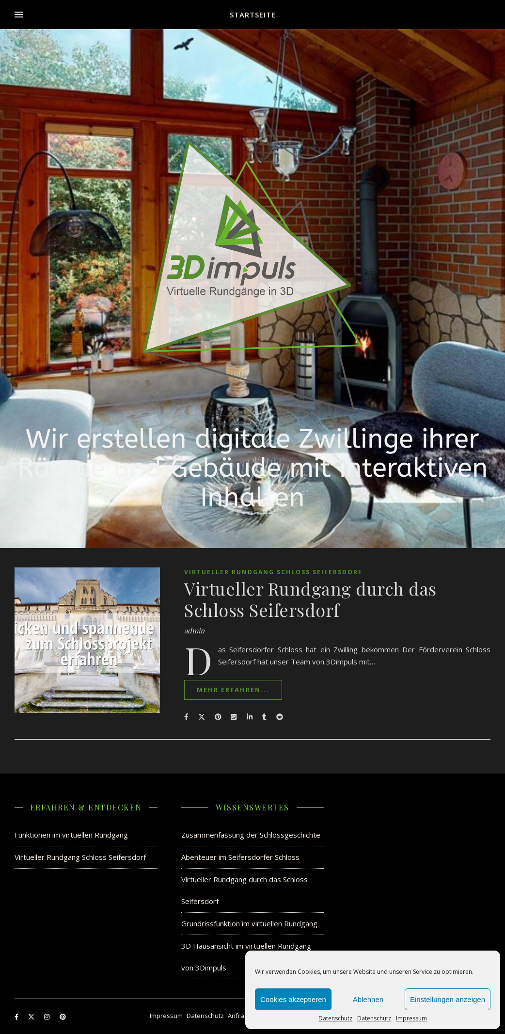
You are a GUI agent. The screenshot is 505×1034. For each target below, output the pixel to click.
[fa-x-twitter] (32, 1016)
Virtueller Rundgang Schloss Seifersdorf (273, 572)
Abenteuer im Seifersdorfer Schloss (240, 857)
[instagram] (47, 1016)
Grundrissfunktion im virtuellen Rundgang (249, 923)
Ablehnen (368, 999)
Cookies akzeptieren (293, 999)
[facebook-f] (17, 1016)
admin (194, 631)
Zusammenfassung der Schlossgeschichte (250, 835)
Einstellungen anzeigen (447, 999)
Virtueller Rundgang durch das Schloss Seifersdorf (310, 599)
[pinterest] (63, 1016)
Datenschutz (335, 1018)
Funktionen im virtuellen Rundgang (71, 835)
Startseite (253, 14)
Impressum (411, 1018)
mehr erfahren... (233, 689)
